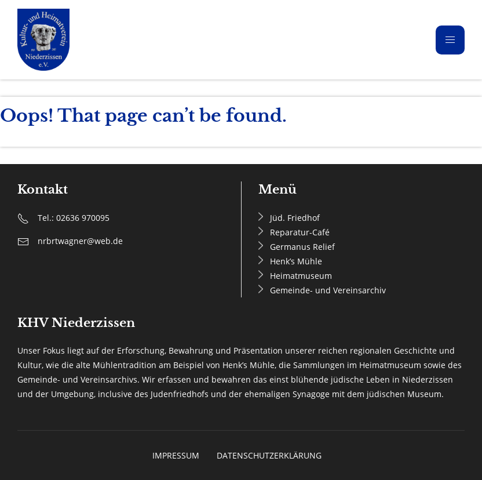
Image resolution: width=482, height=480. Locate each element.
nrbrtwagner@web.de (80, 240)
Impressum (175, 455)
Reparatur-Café (300, 232)
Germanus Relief (302, 246)
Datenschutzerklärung (269, 455)
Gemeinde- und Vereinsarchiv (328, 290)
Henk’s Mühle (296, 261)
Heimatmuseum (301, 275)
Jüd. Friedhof (295, 217)
